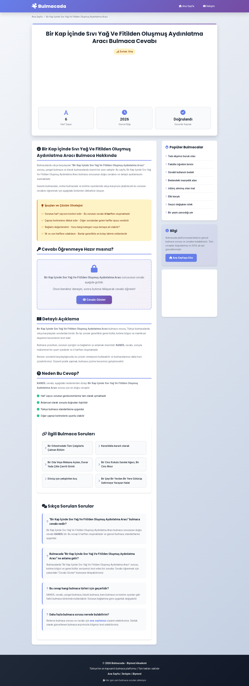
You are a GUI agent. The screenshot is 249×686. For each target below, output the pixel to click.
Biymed (137, 673)
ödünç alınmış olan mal (180, 188)
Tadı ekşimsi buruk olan (180, 156)
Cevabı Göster (94, 299)
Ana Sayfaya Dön (181, 257)
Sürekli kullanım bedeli (179, 172)
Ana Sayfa (186, 6)
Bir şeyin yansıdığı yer (179, 212)
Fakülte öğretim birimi (179, 164)
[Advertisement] (124, 81)
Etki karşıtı (172, 196)
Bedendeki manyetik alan (181, 180)
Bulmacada (49, 6)
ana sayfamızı (98, 620)
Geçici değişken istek (178, 204)
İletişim (209, 6)
